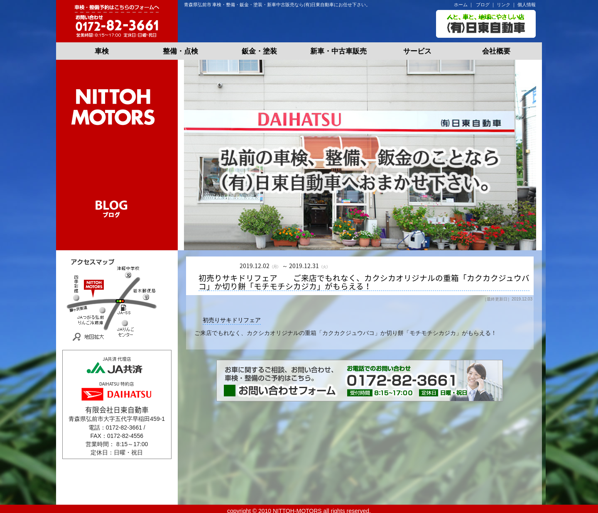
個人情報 (526, 4)
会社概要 (496, 51)
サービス (417, 51)
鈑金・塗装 (259, 51)
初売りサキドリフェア (232, 320)
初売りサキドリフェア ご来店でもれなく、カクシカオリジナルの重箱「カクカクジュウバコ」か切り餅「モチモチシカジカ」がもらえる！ (364, 282)
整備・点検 (180, 51)
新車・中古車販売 (338, 51)
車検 (102, 51)
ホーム (461, 4)
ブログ (483, 4)
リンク (503, 4)
